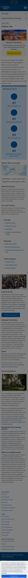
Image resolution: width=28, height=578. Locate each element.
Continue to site (14, 576)
